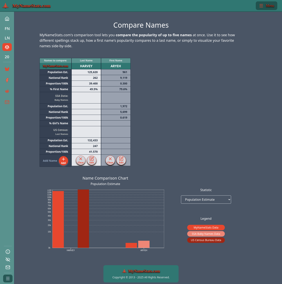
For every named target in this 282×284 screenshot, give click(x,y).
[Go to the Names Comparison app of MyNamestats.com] (7, 47)
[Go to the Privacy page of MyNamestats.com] (8, 259)
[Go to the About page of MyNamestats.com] (8, 252)
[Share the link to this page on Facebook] (6, 80)
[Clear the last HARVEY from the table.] (80, 160)
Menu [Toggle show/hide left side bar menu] (266, 5)
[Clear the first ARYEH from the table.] (110, 160)
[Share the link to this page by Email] (6, 102)
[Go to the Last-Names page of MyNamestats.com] (7, 38)
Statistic (206, 190)
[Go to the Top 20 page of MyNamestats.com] (7, 56)
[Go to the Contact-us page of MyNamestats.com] (8, 267)
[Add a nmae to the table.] (63, 160)
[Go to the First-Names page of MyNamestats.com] (7, 28)
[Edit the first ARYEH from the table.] (121, 160)
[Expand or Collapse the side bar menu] (8, 278)
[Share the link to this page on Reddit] (6, 91)
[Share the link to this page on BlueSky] (6, 69)
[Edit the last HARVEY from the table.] (91, 160)
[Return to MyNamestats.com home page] (26, 6)
